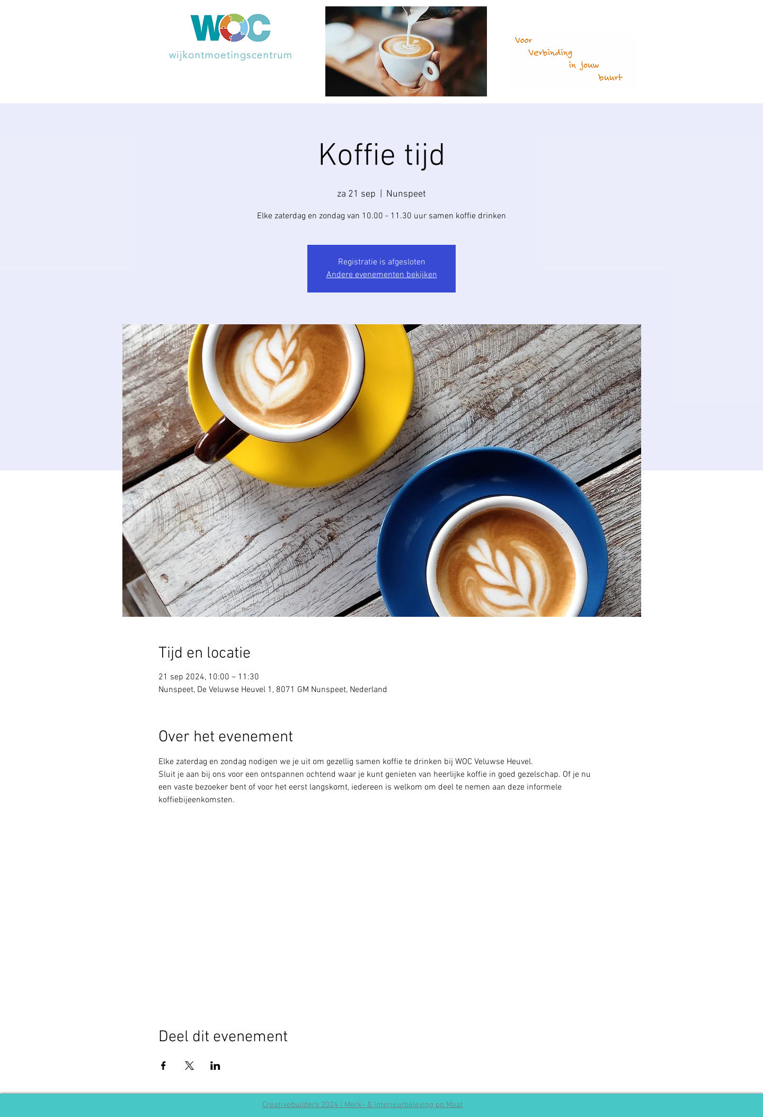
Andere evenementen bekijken (381, 275)
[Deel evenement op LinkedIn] (215, 1065)
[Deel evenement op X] (189, 1065)
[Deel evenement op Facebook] (163, 1065)
